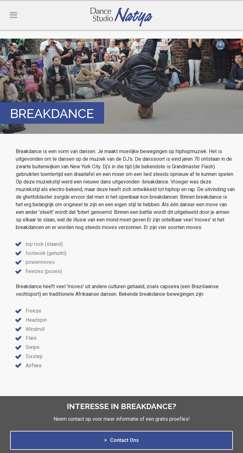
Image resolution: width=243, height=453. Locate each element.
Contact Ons (121, 440)
